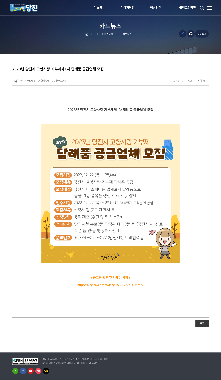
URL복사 (202, 33)
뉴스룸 (98, 7)
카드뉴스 (127, 34)
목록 (202, 323)
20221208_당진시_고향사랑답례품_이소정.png (42, 80)
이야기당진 (127, 7)
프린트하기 (191, 34)
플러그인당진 (187, 7)
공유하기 (182, 34)
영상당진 (155, 7)
